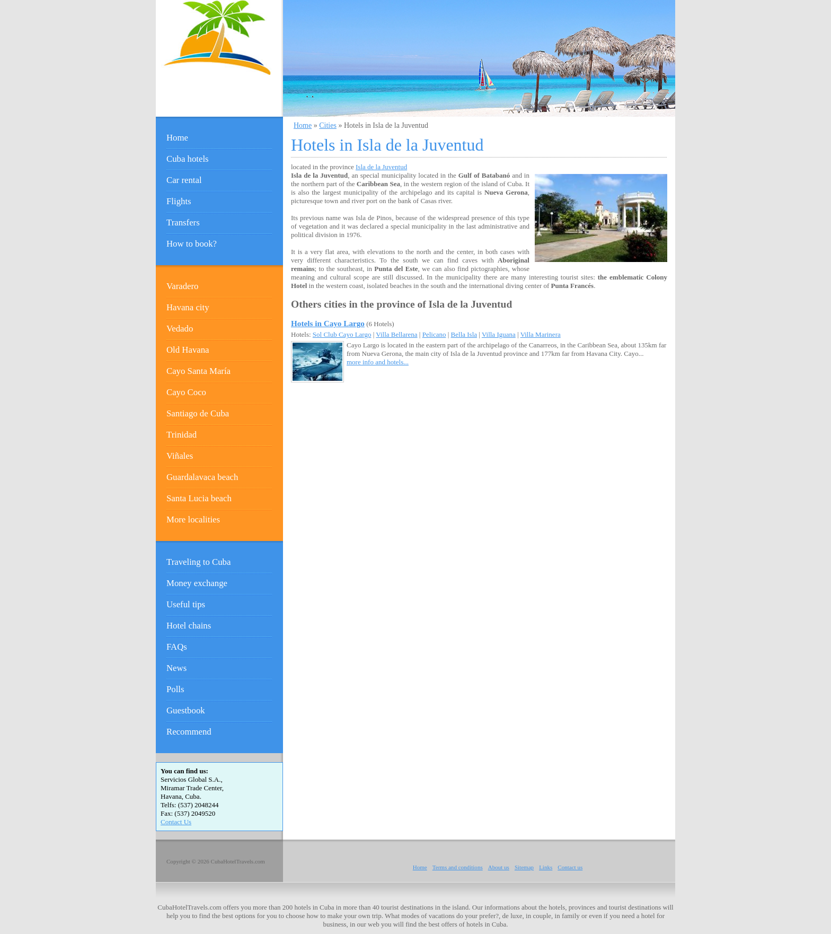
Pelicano (434, 334)
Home (303, 125)
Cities (328, 125)
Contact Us (176, 822)
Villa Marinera (540, 334)
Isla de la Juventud (381, 167)
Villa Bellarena (396, 334)
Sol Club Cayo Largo (342, 334)
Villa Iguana (499, 334)
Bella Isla (464, 334)
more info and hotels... (378, 362)
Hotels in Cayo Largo (328, 323)
